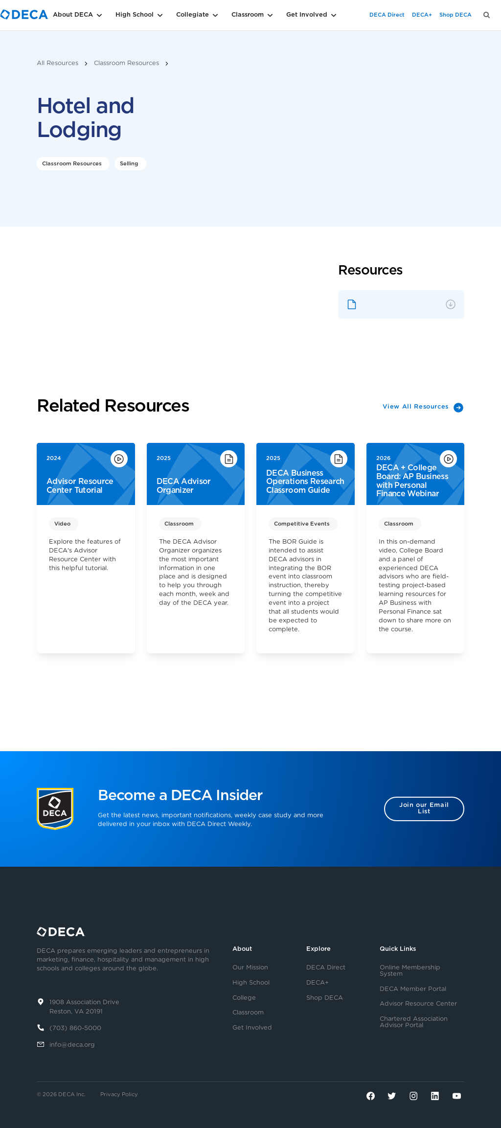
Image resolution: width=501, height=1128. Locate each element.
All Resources (57, 63)
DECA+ (422, 15)
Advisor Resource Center (418, 1004)
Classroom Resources (126, 63)
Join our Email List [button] (424, 808)
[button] (92, 15)
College (244, 998)
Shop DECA (455, 15)
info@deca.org (72, 1045)
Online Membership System (410, 971)
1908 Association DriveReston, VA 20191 (84, 1007)
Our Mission (250, 968)
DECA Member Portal (413, 989)
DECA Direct (387, 15)
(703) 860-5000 (75, 1028)
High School (251, 983)
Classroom (248, 1013)
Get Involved (252, 1028)
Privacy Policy (119, 1094)
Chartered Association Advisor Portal (414, 1022)
